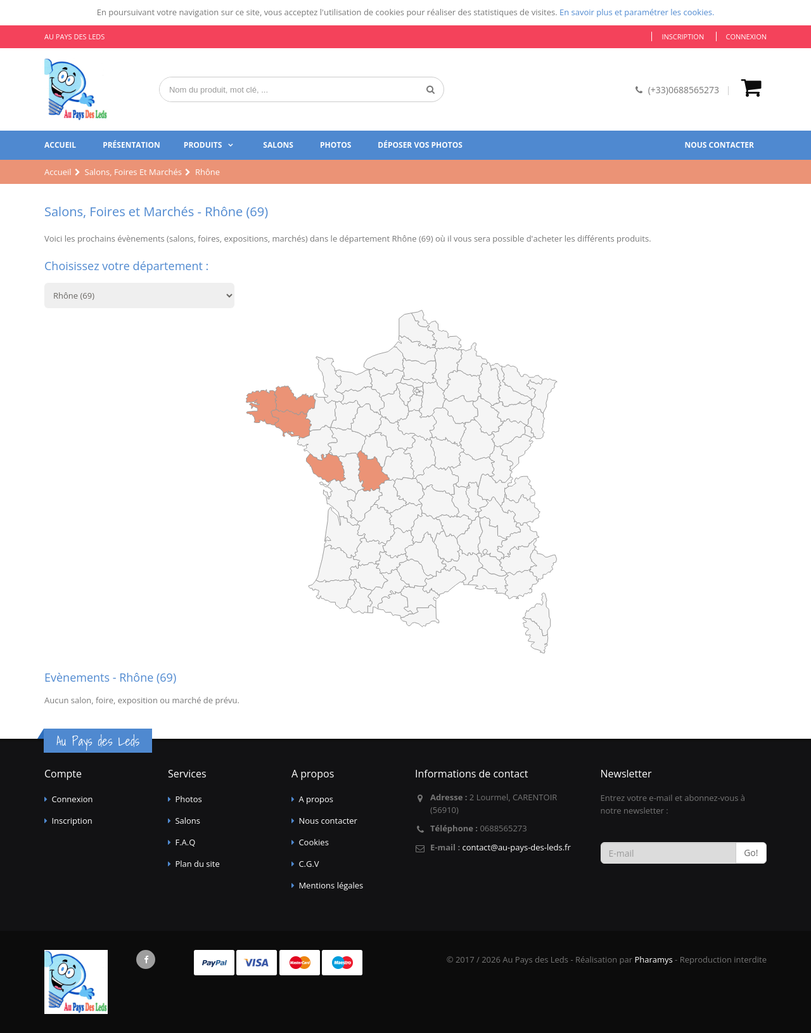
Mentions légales (330, 885)
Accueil (60, 145)
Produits (203, 145)
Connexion (746, 36)
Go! (751, 853)
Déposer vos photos (420, 145)
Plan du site (197, 863)
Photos (335, 145)
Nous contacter (719, 145)
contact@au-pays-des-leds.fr (516, 847)
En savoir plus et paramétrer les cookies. (636, 12)
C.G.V (308, 863)
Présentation (131, 145)
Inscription (682, 36)
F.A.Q (185, 842)
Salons (278, 145)
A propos (315, 799)
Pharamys (653, 959)
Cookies (313, 842)
